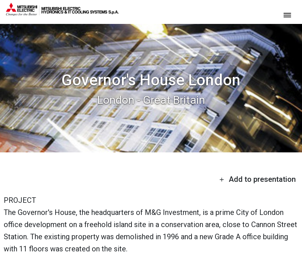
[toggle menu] (287, 14)
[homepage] (62, 13)
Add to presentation (257, 179)
